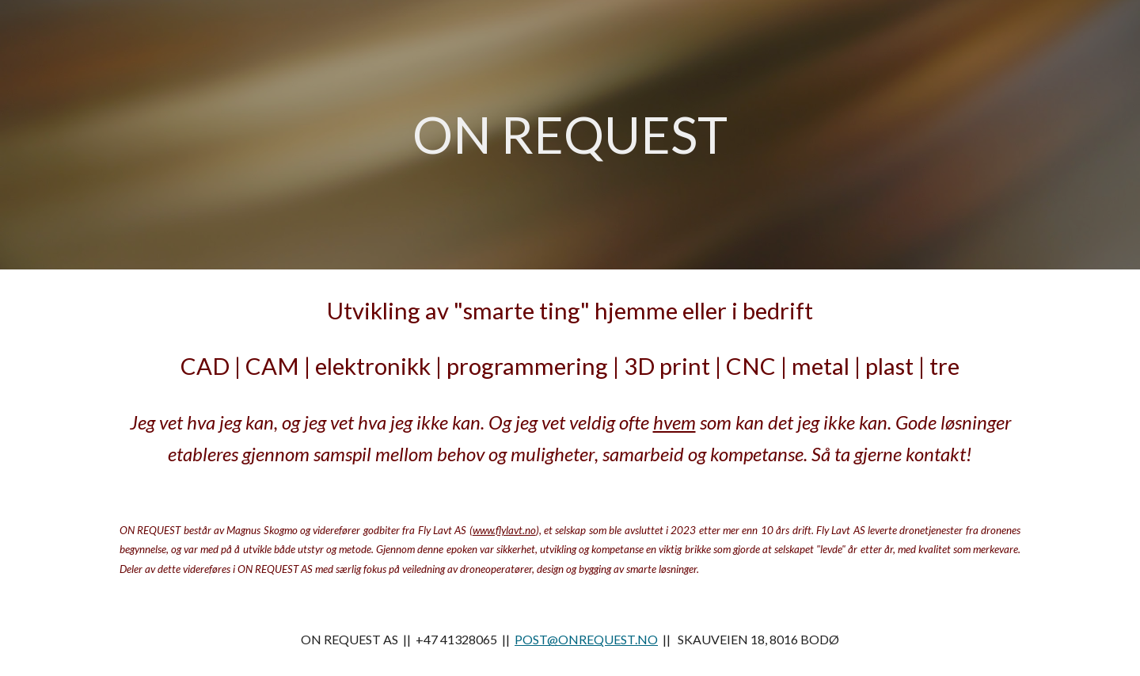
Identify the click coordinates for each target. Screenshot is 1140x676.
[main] (570, 135)
